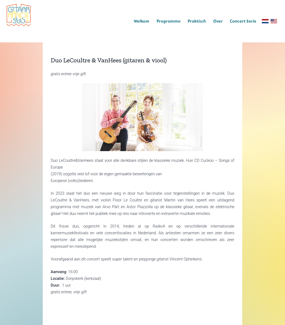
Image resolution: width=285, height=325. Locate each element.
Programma (168, 21)
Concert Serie (243, 21)
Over (218, 21)
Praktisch (196, 21)
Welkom (141, 21)
